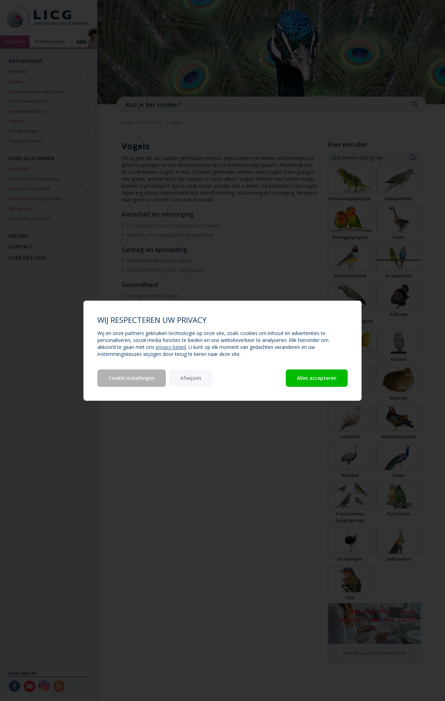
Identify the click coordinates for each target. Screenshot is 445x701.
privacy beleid (171, 347)
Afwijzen (190, 378)
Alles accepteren (317, 378)
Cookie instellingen (131, 378)
